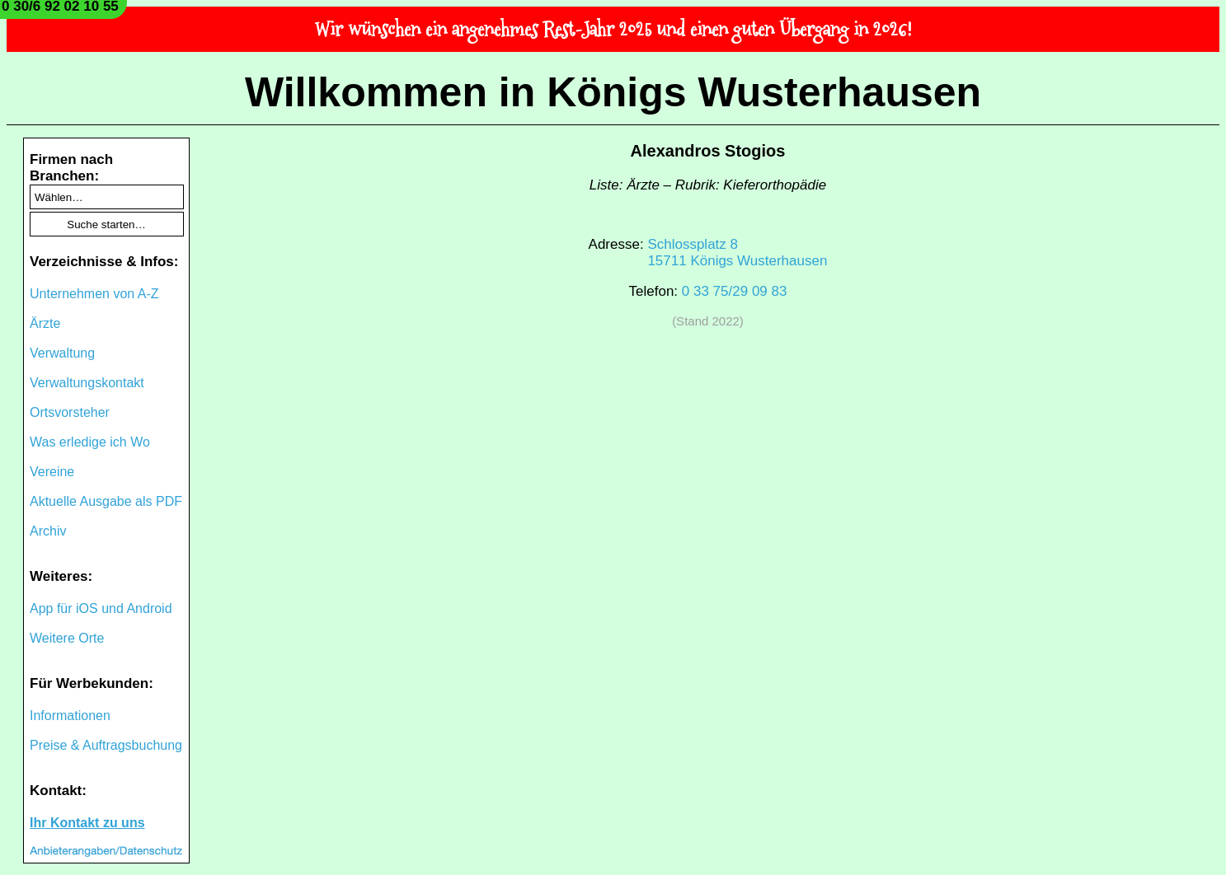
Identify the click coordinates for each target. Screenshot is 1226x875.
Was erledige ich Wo (90, 442)
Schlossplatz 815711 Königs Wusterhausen (737, 252)
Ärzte (45, 323)
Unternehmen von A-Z (94, 294)
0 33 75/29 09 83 (734, 291)
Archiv (48, 531)
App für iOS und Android (101, 608)
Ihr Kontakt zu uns (87, 823)
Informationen (70, 716)
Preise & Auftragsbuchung (106, 745)
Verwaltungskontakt (87, 383)
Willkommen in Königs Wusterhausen (613, 92)
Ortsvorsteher (70, 412)
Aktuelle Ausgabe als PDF (106, 501)
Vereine (52, 472)
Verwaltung (62, 353)
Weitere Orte (67, 638)
